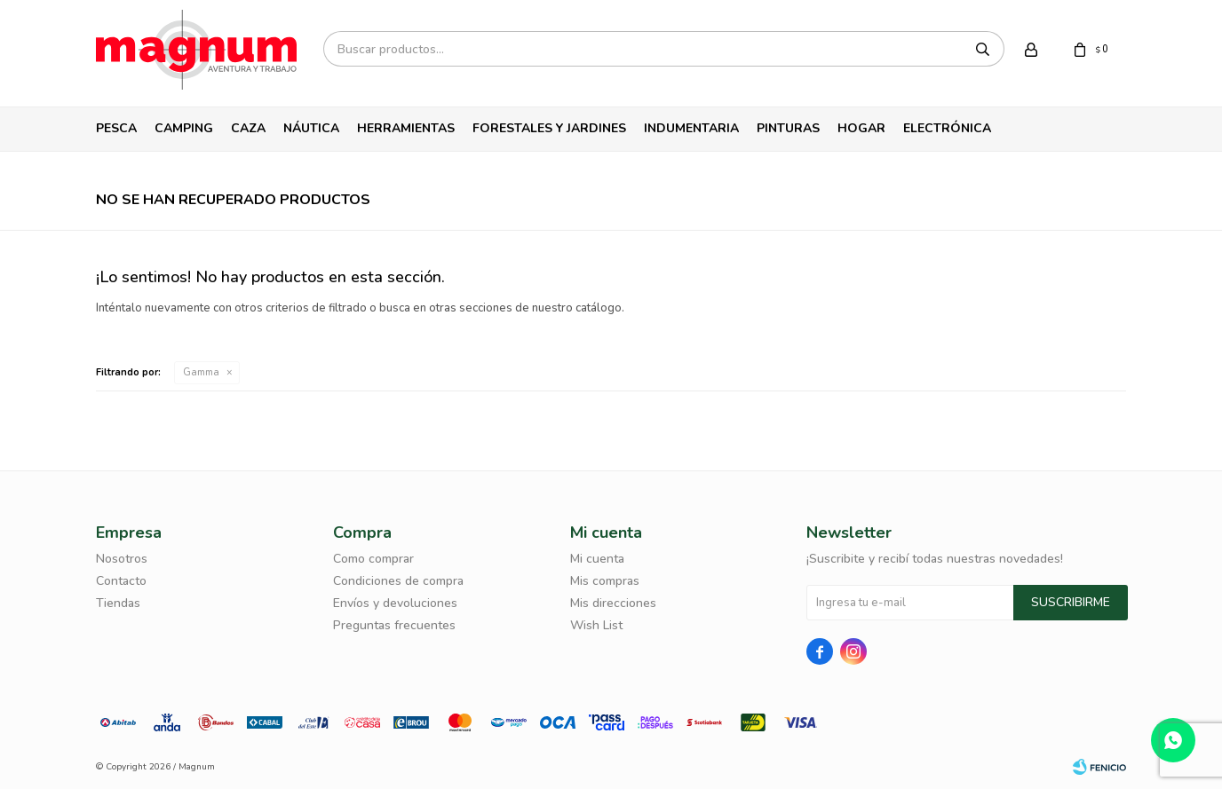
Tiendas (118, 603)
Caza (248, 128)
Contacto (121, 580)
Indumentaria (691, 128)
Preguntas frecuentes (394, 625)
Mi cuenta (597, 558)
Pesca (116, 128)
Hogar (861, 128)
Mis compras (604, 580)
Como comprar (373, 558)
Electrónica (947, 128)
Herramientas (406, 128)
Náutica (311, 128)
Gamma (201, 372)
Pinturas (788, 128)
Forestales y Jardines (549, 128)
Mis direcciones (613, 603)
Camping (184, 128)
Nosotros (121, 558)
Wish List (596, 625)
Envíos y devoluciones (395, 603)
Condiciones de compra (398, 580)
